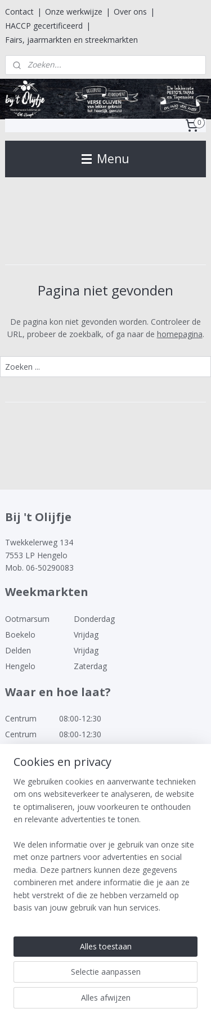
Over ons (130, 11)
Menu (105, 159)
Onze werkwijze (73, 11)
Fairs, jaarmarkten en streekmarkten (71, 39)
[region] (105, 849)
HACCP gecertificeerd (44, 25)
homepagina (180, 334)
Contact (19, 11)
